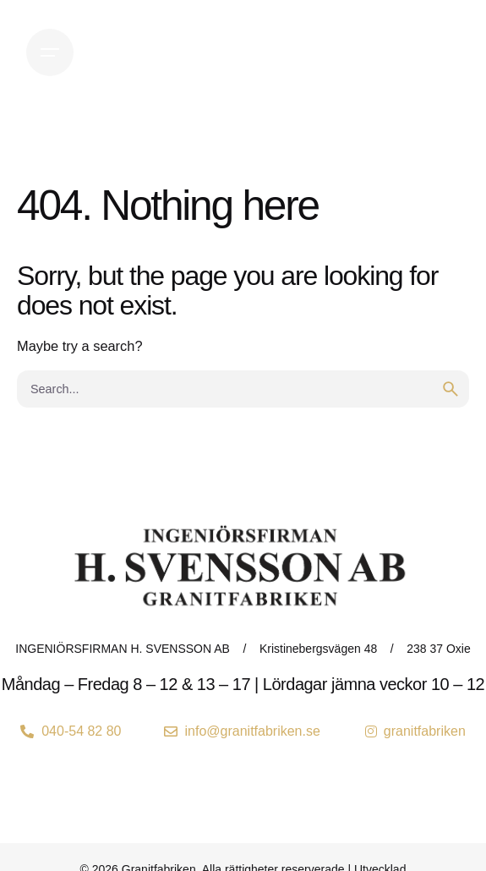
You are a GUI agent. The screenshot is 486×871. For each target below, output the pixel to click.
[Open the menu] (50, 52)
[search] (450, 389)
